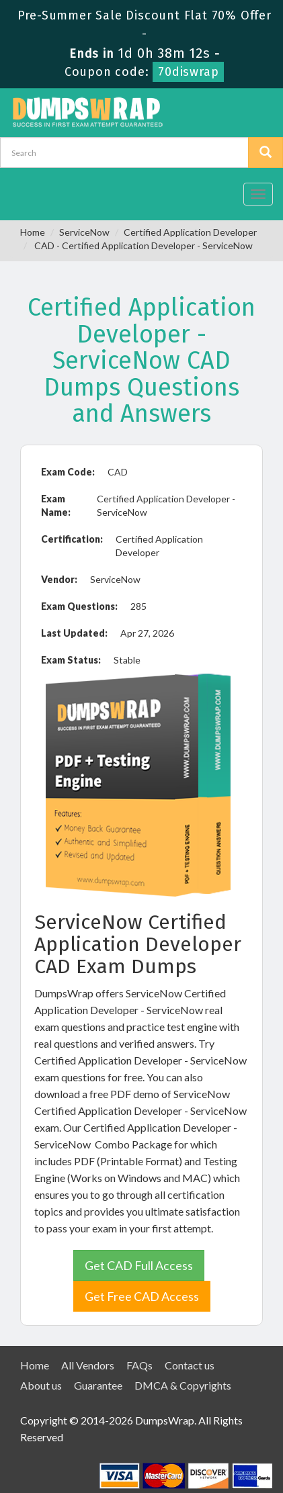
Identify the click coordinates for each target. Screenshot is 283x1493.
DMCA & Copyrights (182, 1385)
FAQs (139, 1365)
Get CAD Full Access (139, 1265)
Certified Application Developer (190, 232)
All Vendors (87, 1365)
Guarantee (98, 1385)
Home (32, 232)
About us (41, 1385)
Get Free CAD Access (142, 1296)
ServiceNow (84, 232)
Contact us (189, 1365)
